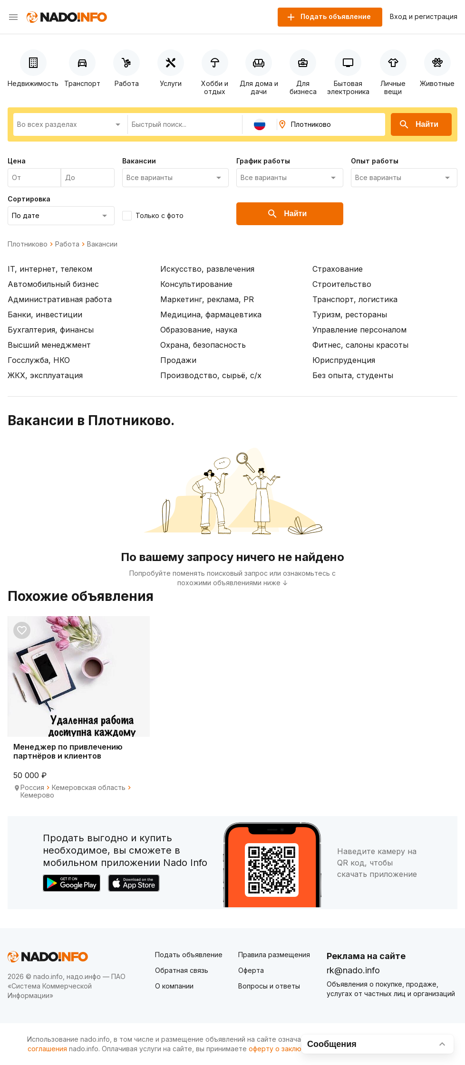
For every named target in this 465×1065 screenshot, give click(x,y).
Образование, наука (198, 329)
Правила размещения (274, 955)
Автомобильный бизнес (53, 284)
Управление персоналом (359, 329)
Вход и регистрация (423, 16)
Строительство (341, 284)
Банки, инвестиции (45, 314)
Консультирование (196, 284)
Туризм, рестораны (349, 314)
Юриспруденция (343, 360)
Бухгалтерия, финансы (51, 329)
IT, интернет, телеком (50, 269)
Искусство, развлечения (207, 269)
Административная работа (60, 299)
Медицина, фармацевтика (211, 314)
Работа (67, 244)
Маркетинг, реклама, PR (207, 299)
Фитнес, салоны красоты (360, 345)
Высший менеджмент (49, 345)
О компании (174, 986)
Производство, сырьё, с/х (211, 375)
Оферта (251, 970)
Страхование (337, 269)
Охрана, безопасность (203, 345)
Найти (418, 124)
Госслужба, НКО (39, 360)
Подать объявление (189, 955)
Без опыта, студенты (352, 375)
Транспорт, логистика (354, 299)
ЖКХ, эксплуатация (45, 375)
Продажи (178, 360)
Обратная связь (181, 970)
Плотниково (28, 244)
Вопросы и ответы (269, 986)
